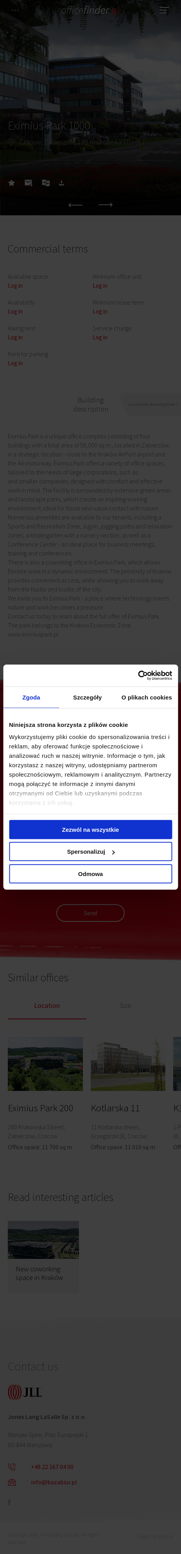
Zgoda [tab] (31, 697)
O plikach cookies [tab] (147, 697)
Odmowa (90, 873)
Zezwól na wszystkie (90, 829)
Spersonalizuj (91, 851)
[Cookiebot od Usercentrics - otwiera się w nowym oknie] (138, 676)
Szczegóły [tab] (87, 697)
